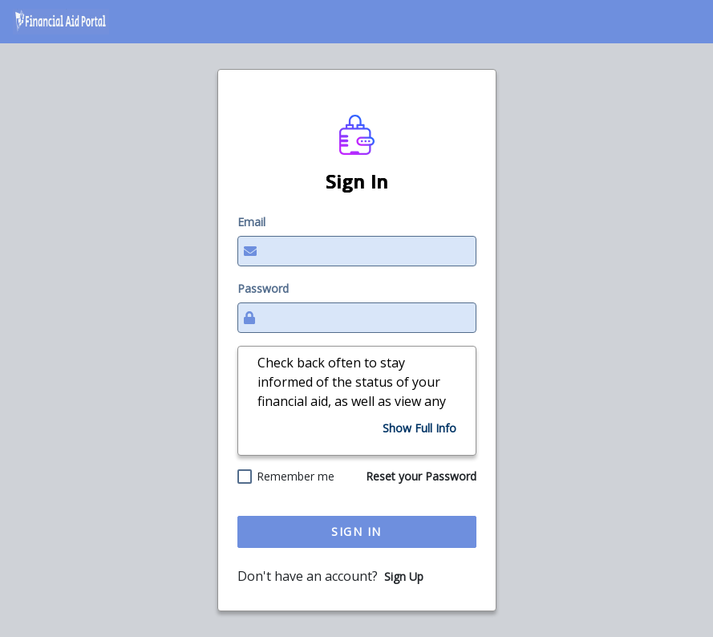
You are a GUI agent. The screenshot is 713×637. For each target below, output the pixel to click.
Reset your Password (421, 476)
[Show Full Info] (419, 428)
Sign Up (403, 576)
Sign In (356, 531)
